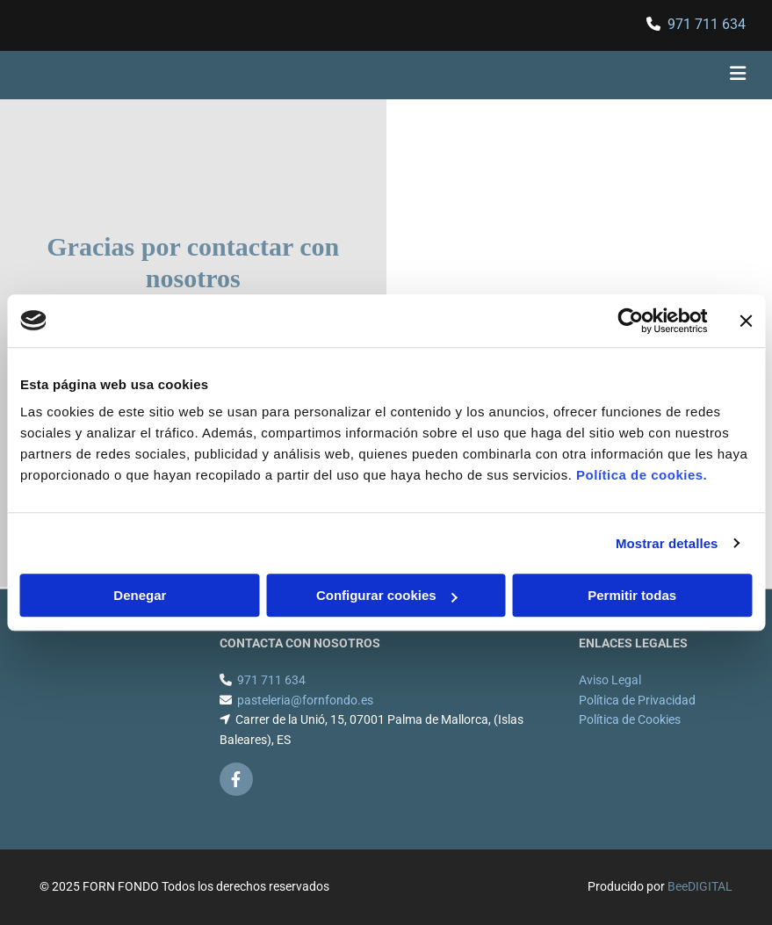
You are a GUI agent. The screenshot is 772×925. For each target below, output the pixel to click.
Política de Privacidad (637, 700)
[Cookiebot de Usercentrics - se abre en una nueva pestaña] (630, 320)
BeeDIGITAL (699, 886)
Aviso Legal (610, 680)
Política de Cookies (630, 719)
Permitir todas (632, 595)
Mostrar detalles (667, 543)
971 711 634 (706, 24)
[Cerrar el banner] (746, 320)
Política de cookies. (641, 474)
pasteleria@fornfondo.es (305, 700)
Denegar (139, 595)
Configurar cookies (387, 595)
